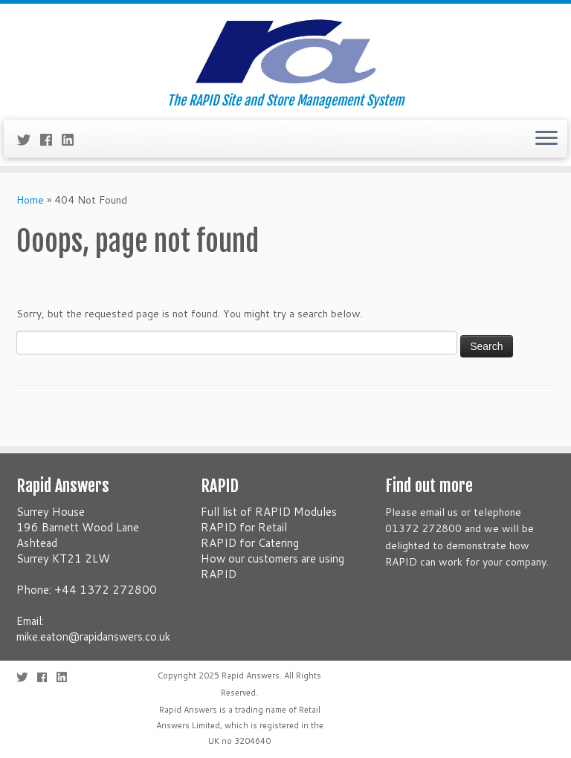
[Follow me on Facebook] (51, 139)
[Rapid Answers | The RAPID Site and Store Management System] (285, 48)
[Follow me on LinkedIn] (72, 139)
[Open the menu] (546, 139)
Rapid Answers (251, 675)
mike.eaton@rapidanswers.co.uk (93, 636)
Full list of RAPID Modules (269, 511)
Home (30, 199)
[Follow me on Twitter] (28, 139)
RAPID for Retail (244, 527)
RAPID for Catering (250, 543)
